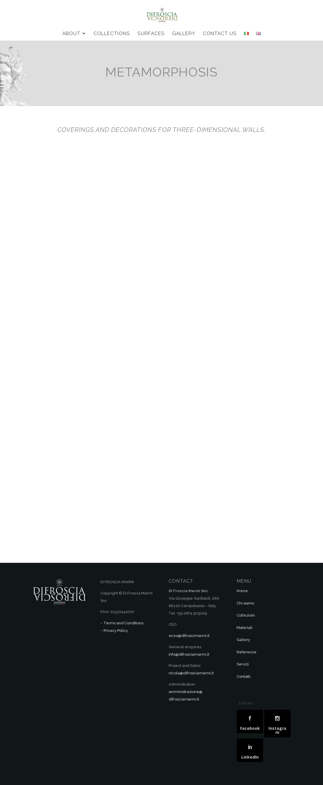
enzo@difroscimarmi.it (189, 636)
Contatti (243, 676)
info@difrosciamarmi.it (189, 654)
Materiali (244, 627)
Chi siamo (245, 603)
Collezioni (246, 615)
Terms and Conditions (123, 623)
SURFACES (151, 33)
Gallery (243, 640)
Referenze (246, 652)
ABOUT (71, 33)
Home (242, 591)
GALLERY (183, 33)
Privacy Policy (116, 630)
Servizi (243, 664)
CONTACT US (220, 33)
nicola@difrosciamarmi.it (191, 673)
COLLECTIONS (112, 33)
